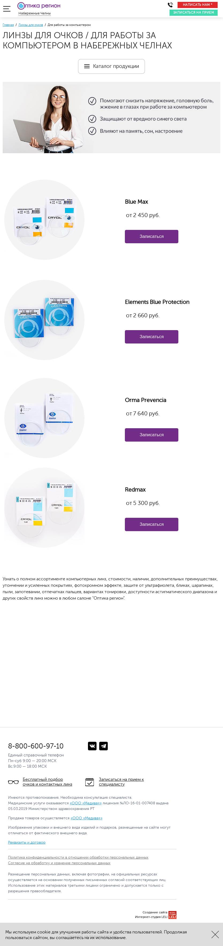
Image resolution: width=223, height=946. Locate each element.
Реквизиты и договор (26, 842)
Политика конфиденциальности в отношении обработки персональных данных (78, 857)
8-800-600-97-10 (36, 746)
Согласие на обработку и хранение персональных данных (59, 863)
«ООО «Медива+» (86, 803)
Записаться (152, 236)
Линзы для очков (30, 25)
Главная (8, 25)
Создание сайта (155, 912)
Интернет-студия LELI (151, 917)
